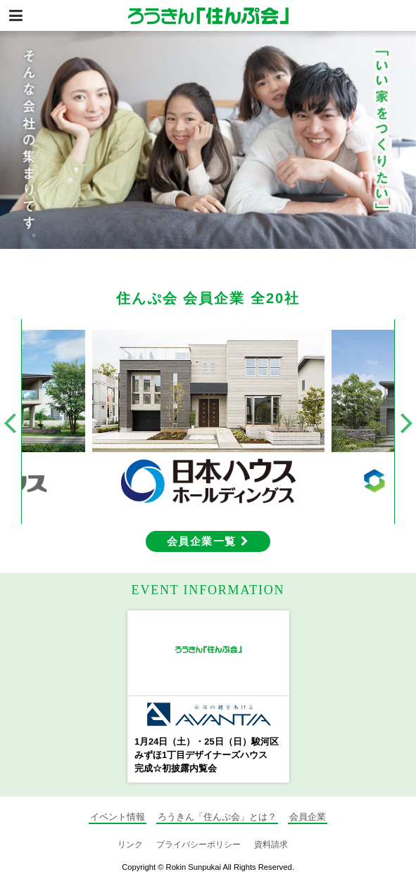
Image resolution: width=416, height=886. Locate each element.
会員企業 (307, 816)
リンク (130, 844)
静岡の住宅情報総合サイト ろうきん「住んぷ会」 (208, 15)
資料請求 (271, 844)
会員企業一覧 (208, 541)
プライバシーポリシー (198, 844)
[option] (208, 140)
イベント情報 (117, 816)
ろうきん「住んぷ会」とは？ (217, 816)
